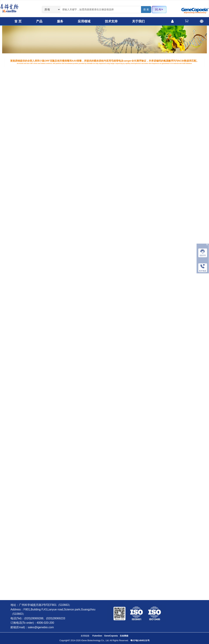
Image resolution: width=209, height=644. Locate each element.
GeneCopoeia (111, 636)
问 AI (159, 9)
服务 (60, 21)
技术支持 (111, 21)
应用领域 (84, 21)
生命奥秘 (124, 636)
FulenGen (97, 636)
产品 (39, 21)
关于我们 (138, 21)
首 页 (18, 21)
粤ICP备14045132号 (139, 640)
